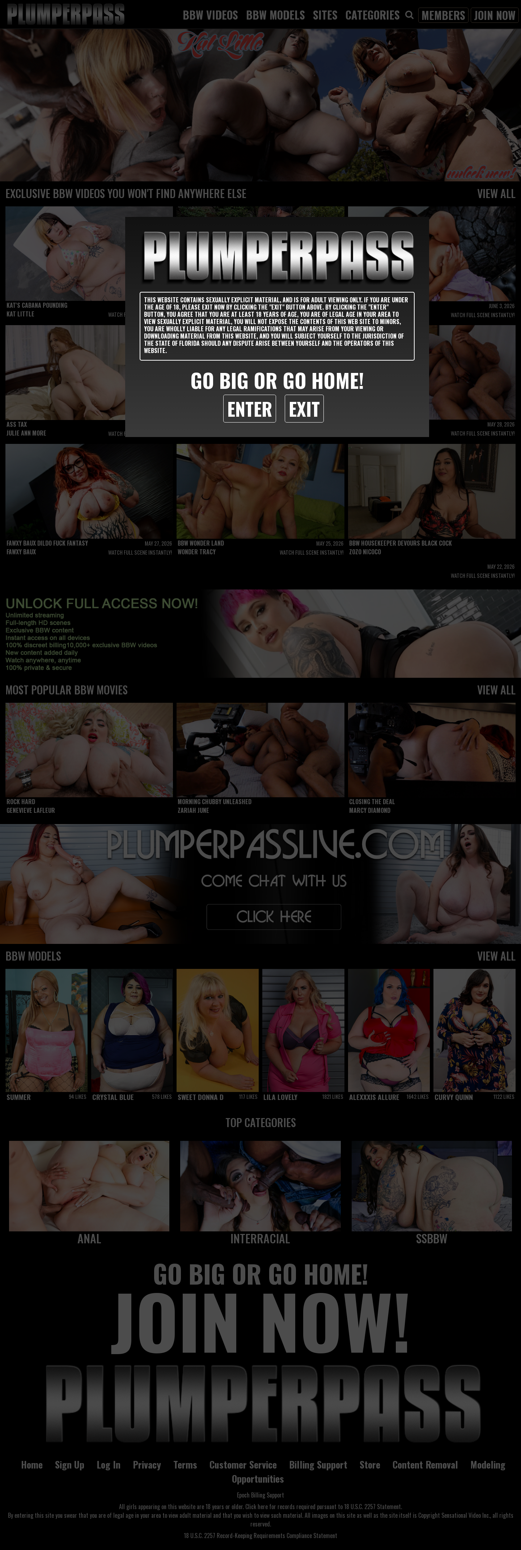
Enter (249, 408)
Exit (304, 408)
